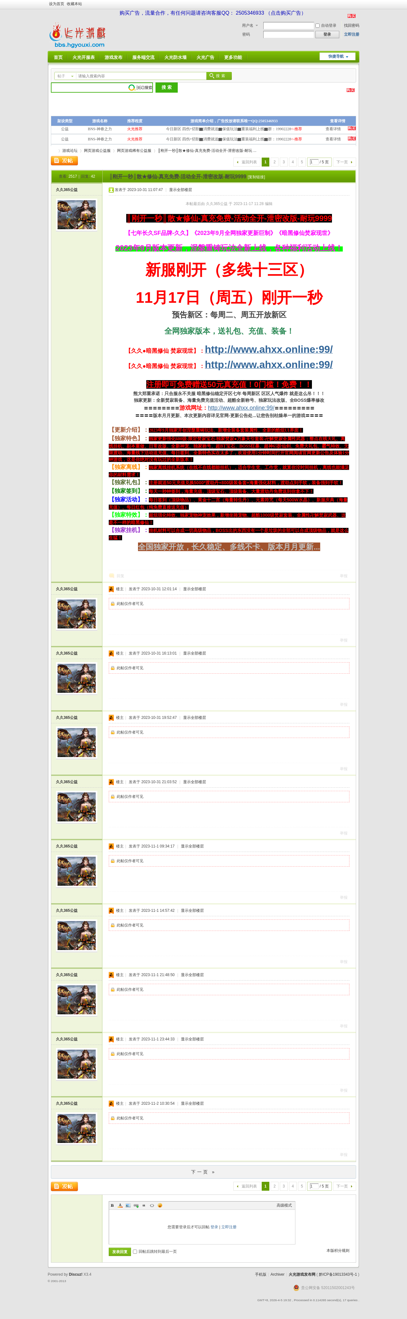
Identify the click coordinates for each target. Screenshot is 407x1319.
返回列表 (249, 162)
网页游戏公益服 (97, 150)
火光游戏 (53, 150)
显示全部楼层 (180, 190)
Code (152, 1205)
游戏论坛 (70, 150)
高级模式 (284, 1205)
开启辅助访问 (357, 4)
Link (136, 1205)
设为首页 (56, 4)
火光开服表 (83, 57)
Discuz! (76, 1274)
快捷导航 (336, 56)
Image (128, 1205)
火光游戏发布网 (302, 1274)
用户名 (247, 25)
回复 (120, 576)
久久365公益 (67, 190)
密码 (246, 34)
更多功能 (233, 57)
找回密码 (351, 25)
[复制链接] (256, 177)
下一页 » (203, 1171)
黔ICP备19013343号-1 (338, 1274)
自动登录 (325, 25)
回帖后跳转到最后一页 (155, 1251)
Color (120, 1205)
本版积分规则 (338, 1250)
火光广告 (205, 57)
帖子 (61, 76)
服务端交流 (143, 57)
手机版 (260, 1274)
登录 (214, 1227)
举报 (344, 576)
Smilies (160, 1205)
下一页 (342, 162)
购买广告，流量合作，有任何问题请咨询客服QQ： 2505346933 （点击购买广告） (213, 13)
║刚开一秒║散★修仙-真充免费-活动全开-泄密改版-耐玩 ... (207, 150)
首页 (58, 57)
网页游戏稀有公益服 (134, 150)
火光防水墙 (175, 57)
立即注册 (351, 34)
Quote (144, 1205)
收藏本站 (74, 4)
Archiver (278, 1274)
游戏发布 (113, 57)
